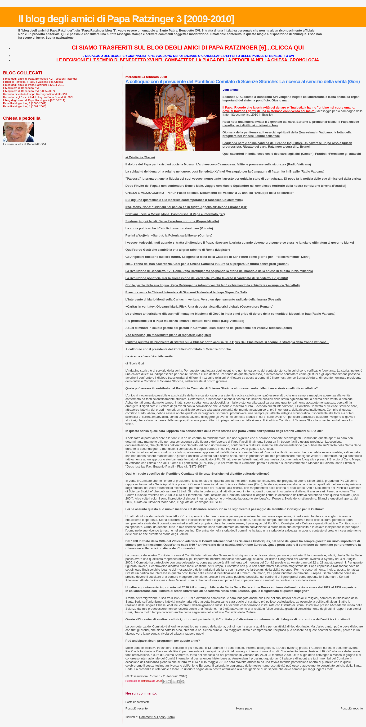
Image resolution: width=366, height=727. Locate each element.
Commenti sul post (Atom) (157, 717)
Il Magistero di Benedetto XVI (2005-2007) (29, 90)
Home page (244, 708)
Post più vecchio (351, 708)
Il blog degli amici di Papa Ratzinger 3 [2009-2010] (126, 18)
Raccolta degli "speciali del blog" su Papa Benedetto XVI (38, 97)
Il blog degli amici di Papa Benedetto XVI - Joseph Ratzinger (40, 78)
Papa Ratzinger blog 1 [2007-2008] (24, 106)
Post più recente (136, 708)
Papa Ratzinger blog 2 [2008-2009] (24, 103)
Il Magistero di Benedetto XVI (21, 87)
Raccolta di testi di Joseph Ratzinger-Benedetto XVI (35, 93)
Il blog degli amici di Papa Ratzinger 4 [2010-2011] (34, 100)
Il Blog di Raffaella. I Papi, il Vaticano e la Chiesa (33, 81)
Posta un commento (137, 701)
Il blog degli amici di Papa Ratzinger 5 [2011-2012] (34, 84)
